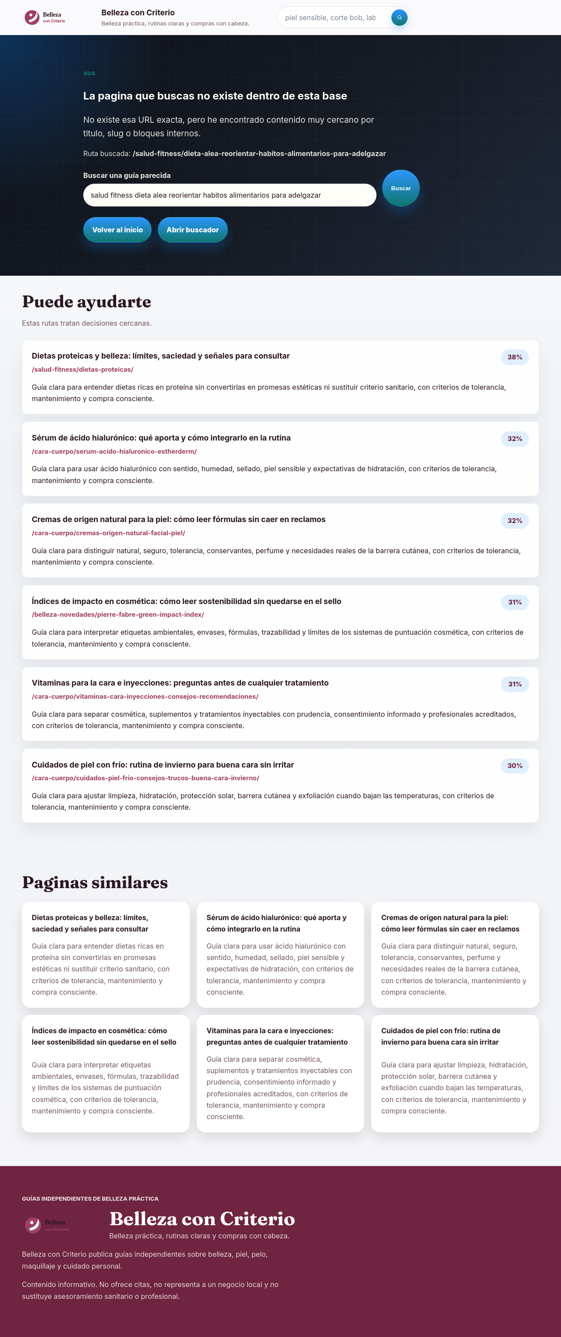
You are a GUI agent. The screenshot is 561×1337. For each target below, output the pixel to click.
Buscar (401, 188)
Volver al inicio (117, 229)
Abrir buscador (193, 229)
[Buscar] (399, 17)
